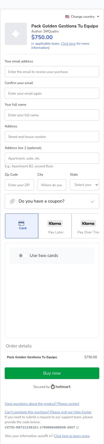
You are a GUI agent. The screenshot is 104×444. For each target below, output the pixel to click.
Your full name (15, 111)
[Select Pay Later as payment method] (55, 232)
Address (11, 133)
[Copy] (39, 369)
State (58, 181)
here (57, 421)
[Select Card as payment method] (21, 232)
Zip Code (11, 181)
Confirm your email (19, 89)
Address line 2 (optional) (23, 154)
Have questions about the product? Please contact (42, 345)
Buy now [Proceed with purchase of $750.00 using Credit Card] (52, 315)
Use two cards (44, 262)
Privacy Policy (65, 402)
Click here (68, 50)
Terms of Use (43, 402)
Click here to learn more (72, 377)
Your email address (19, 68)
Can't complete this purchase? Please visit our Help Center (48, 353)
